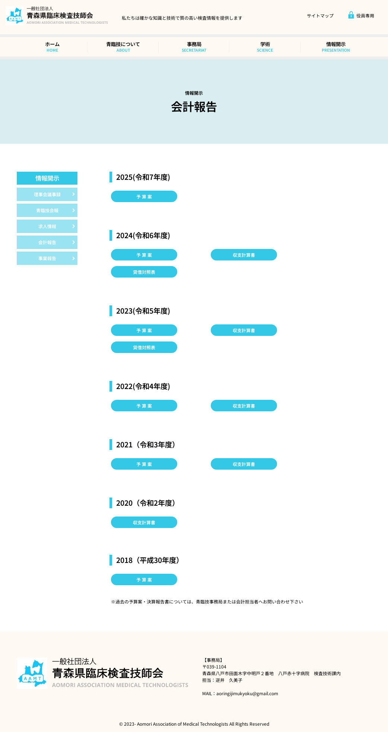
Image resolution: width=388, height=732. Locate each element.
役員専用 (360, 16)
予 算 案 (144, 196)
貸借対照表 (144, 272)
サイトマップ (320, 15)
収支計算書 (244, 255)
